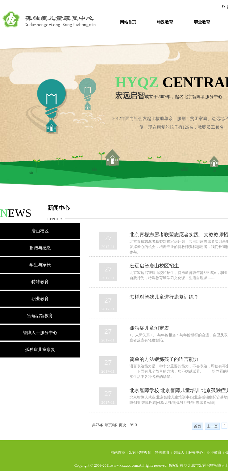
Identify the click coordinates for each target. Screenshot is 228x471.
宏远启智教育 (40, 315)
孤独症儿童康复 (40, 349)
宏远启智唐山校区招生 (154, 265)
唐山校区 (40, 231)
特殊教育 (165, 22)
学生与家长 (40, 264)
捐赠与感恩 (40, 248)
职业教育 (202, 22)
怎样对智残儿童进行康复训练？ (164, 297)
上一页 (212, 426)
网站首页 (128, 22)
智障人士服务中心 (40, 332)
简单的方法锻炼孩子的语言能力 (164, 359)
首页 (197, 426)
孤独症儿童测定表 (149, 328)
